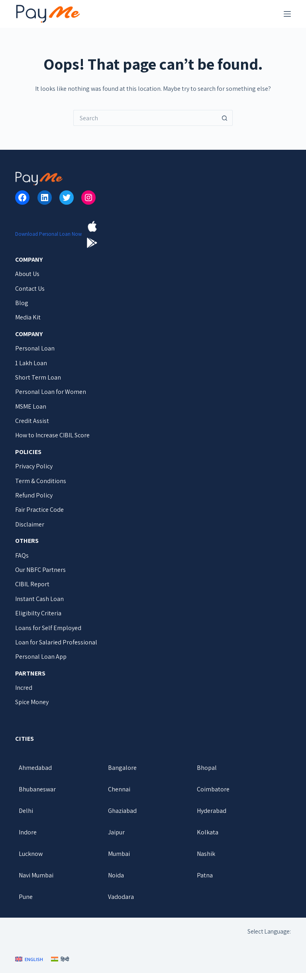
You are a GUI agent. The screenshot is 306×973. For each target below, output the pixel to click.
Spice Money (32, 702)
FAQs (22, 555)
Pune (26, 897)
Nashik (206, 854)
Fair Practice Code (39, 509)
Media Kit (28, 317)
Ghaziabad (122, 811)
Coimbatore (213, 789)
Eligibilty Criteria (38, 613)
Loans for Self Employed (48, 628)
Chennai (119, 789)
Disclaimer (29, 524)
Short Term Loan (38, 377)
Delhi (26, 811)
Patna (205, 875)
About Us (27, 274)
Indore (28, 832)
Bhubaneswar (37, 789)
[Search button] (225, 118)
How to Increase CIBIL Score (52, 435)
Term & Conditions (40, 481)
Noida (116, 875)
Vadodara (121, 897)
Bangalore (122, 768)
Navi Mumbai (36, 875)
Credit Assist (32, 421)
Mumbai (119, 854)
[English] (29, 959)
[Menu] (287, 14)
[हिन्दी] (60, 959)
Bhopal (207, 768)
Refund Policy (34, 495)
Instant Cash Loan (39, 599)
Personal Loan (35, 348)
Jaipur (116, 832)
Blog (21, 303)
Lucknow (31, 854)
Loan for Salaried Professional (56, 642)
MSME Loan (30, 406)
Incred (23, 687)
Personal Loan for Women (50, 392)
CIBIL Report (32, 584)
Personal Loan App (41, 656)
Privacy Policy (34, 466)
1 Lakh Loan (31, 363)
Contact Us (30, 288)
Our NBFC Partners (40, 570)
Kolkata (207, 832)
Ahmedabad (35, 768)
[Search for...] (145, 118)
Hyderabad (211, 811)
